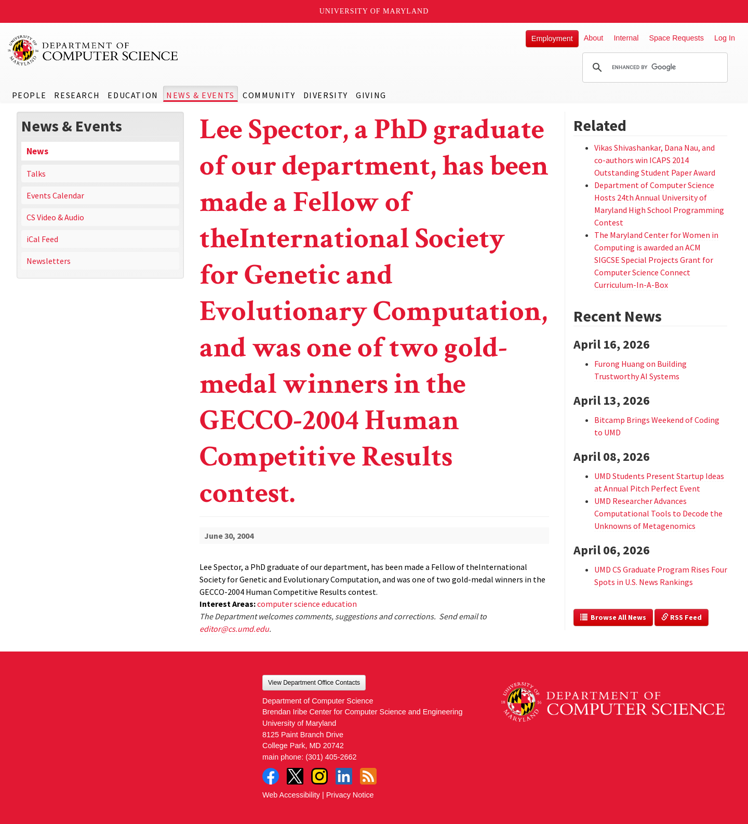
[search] (653, 67)
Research (77, 95)
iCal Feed (42, 239)
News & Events (200, 95)
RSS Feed (681, 617)
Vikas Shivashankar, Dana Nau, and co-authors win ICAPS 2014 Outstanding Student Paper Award (654, 160)
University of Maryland (374, 11)
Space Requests (676, 38)
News (37, 151)
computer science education (307, 604)
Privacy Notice (350, 795)
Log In (724, 38)
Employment (552, 38)
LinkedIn (344, 776)
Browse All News (613, 617)
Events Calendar (55, 195)
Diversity (325, 95)
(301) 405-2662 (330, 757)
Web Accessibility (291, 795)
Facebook (270, 776)
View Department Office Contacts (314, 682)
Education (133, 95)
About (594, 38)
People (29, 95)
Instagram (319, 776)
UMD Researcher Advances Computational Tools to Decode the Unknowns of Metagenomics (658, 513)
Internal (625, 38)
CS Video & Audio (55, 217)
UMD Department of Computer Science (93, 50)
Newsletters (48, 261)
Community (269, 95)
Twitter (295, 776)
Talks (36, 173)
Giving (371, 95)
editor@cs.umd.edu (234, 628)
